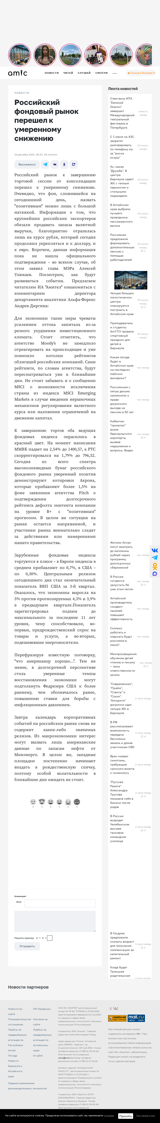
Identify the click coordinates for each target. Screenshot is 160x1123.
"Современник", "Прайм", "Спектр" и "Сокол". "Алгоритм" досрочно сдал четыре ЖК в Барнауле (121, 698)
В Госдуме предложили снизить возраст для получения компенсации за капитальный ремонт (122, 945)
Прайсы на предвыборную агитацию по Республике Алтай (17, 1040)
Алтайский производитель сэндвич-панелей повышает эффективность (121, 608)
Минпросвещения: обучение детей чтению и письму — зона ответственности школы (123, 664)
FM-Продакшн (41, 1008)
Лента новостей (123, 88)
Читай (68, 72)
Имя (18, 901)
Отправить (27, 946)
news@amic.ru (65, 1058)
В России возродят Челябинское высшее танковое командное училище (119, 828)
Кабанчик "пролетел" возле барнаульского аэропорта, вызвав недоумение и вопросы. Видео (121, 435)
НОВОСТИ (21, 92)
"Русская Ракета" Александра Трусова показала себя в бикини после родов (121, 794)
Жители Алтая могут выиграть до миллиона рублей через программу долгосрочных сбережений (121, 555)
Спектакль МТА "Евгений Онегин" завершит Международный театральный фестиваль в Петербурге (122, 113)
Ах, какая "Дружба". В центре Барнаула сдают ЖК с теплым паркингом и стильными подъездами (122, 181)
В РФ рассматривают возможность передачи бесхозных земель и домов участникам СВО (122, 734)
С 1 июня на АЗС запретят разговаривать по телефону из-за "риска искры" (122, 147)
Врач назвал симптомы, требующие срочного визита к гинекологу (122, 764)
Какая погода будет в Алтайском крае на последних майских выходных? (122, 367)
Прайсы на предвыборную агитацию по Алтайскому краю (42, 1040)
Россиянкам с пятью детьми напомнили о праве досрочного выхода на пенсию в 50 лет (122, 399)
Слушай (84, 72)
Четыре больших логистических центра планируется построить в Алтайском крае (122, 303)
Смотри (101, 72)
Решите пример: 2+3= (30, 938)
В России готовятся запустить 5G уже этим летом (121, 583)
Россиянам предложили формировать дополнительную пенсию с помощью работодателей (122, 247)
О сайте (38, 1055)
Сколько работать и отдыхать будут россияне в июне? (121, 636)
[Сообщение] (55, 921)
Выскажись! (27, 164)
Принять (125, 1116)
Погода (12, 1055)
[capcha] (49, 938)
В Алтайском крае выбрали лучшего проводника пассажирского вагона (121, 215)
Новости (52, 72)
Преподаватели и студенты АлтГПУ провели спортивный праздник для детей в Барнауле (122, 335)
